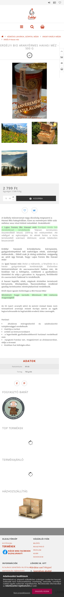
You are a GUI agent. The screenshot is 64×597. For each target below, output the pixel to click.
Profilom (37, 550)
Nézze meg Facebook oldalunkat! (19, 552)
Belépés (49, 2)
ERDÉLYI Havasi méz (11, 39)
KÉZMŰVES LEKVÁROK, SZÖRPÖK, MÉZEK (23, 36)
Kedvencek (60, 2)
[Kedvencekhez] (25, 210)
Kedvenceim (38, 557)
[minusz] (13, 199)
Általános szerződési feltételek (16, 567)
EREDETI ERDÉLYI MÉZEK (51, 36)
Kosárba (38, 198)
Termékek (8, 546)
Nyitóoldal (7, 543)
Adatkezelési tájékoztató (13, 571)
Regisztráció (38, 547)
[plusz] (13, 197)
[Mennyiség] (6, 198)
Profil (54, 2)
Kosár (35, 553)
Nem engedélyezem (22, 593)
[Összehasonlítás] (34, 210)
